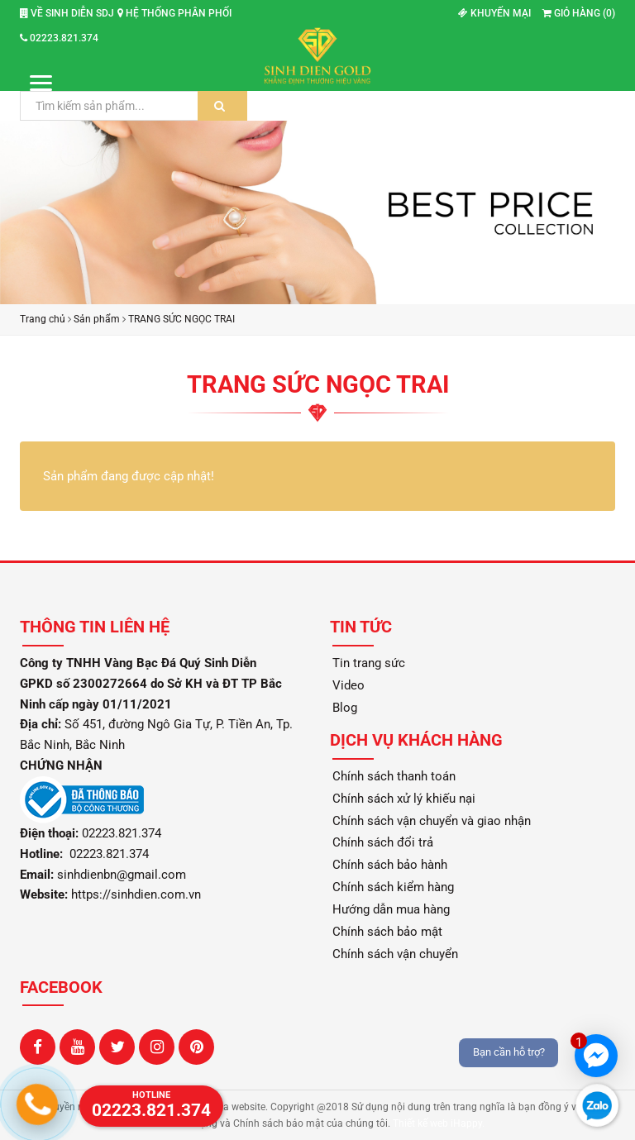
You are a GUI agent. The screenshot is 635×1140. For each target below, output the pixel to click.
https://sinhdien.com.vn (136, 894)
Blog (344, 707)
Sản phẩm (97, 319)
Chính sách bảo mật (387, 931)
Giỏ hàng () (578, 13)
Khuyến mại (494, 13)
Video (348, 685)
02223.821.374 (59, 38)
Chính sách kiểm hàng (393, 887)
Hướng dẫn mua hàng (391, 909)
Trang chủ (42, 319)
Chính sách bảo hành (389, 864)
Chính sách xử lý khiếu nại (403, 798)
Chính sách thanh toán (394, 776)
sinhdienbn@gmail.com (121, 874)
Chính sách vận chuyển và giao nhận (431, 820)
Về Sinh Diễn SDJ (67, 13)
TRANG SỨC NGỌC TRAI (181, 319)
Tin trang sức (368, 663)
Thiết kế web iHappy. (439, 1123)
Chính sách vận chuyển (395, 954)
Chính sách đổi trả (382, 842)
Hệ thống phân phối (174, 13)
